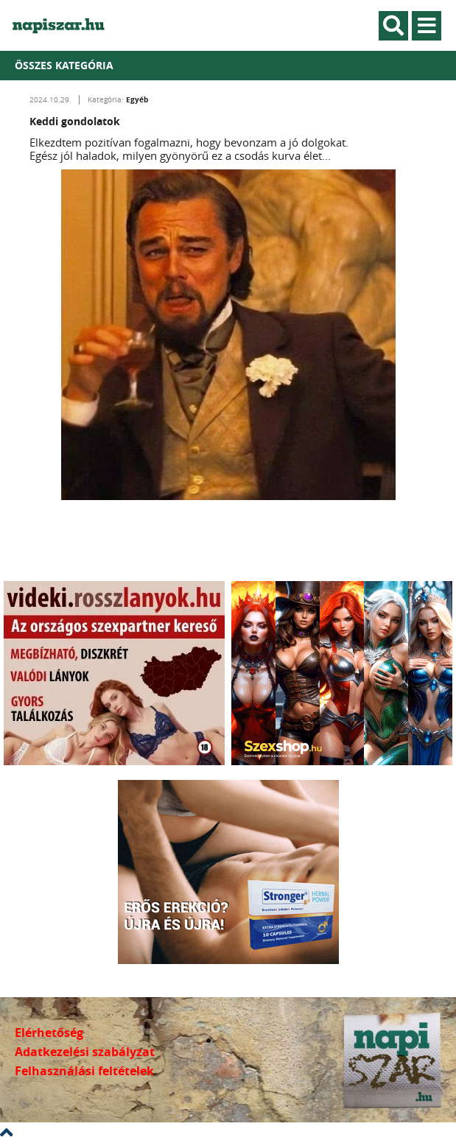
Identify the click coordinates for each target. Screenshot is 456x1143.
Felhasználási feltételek (84, 1071)
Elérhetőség (49, 1032)
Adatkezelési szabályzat (85, 1052)
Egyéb (137, 99)
